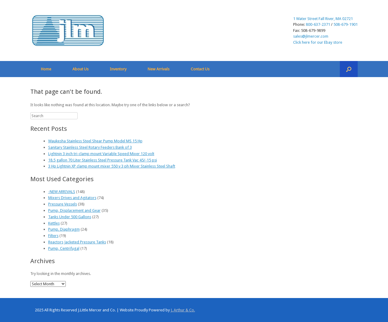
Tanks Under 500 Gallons (69, 217)
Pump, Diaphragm (64, 229)
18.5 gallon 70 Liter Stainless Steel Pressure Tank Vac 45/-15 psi (102, 160)
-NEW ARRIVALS (61, 191)
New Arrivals (158, 69)
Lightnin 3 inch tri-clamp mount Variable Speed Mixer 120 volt (101, 153)
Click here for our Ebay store (317, 42)
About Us (80, 69)
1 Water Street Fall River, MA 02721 (323, 18)
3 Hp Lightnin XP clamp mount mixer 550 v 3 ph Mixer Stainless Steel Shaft (111, 166)
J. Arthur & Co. (183, 310)
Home (46, 69)
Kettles (54, 223)
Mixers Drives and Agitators (72, 197)
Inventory (118, 69)
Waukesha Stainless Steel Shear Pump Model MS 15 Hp (95, 141)
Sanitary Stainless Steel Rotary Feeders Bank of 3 (90, 147)
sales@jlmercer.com (310, 36)
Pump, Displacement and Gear (74, 210)
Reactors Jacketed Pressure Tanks (77, 242)
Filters (53, 235)
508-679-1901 (345, 24)
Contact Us (200, 69)
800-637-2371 (318, 24)
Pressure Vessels (62, 204)
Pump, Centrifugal (63, 248)
